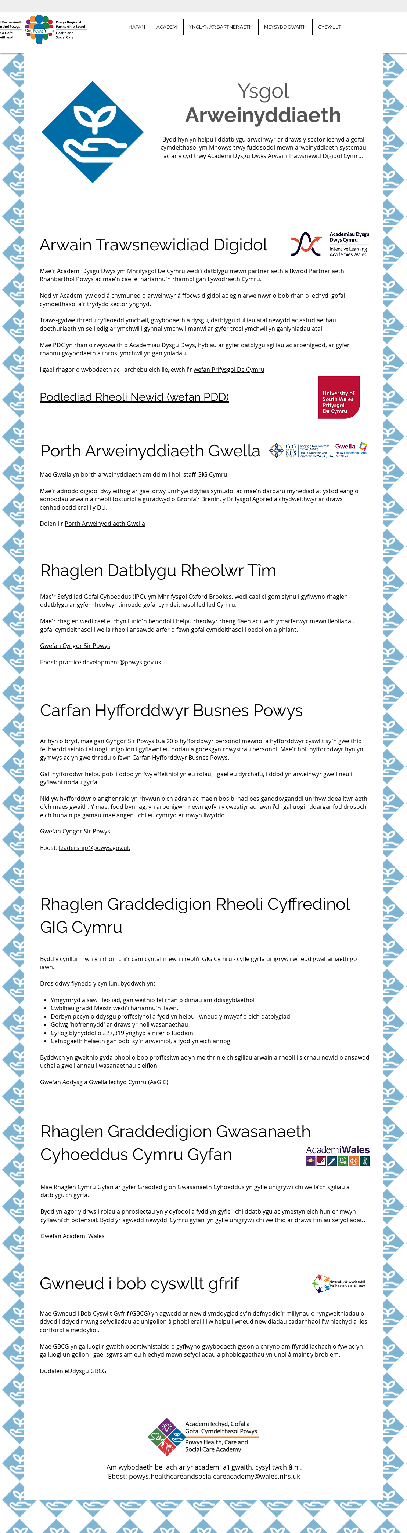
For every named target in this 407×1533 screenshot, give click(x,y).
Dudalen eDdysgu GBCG (73, 1371)
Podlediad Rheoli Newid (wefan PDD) (134, 396)
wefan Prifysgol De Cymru (229, 370)
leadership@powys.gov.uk (94, 848)
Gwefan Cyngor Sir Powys (75, 646)
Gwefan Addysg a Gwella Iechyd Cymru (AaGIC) (104, 1082)
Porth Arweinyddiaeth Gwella (105, 524)
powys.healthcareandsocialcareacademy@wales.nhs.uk (214, 1476)
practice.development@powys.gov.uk (110, 662)
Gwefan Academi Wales (72, 1236)
